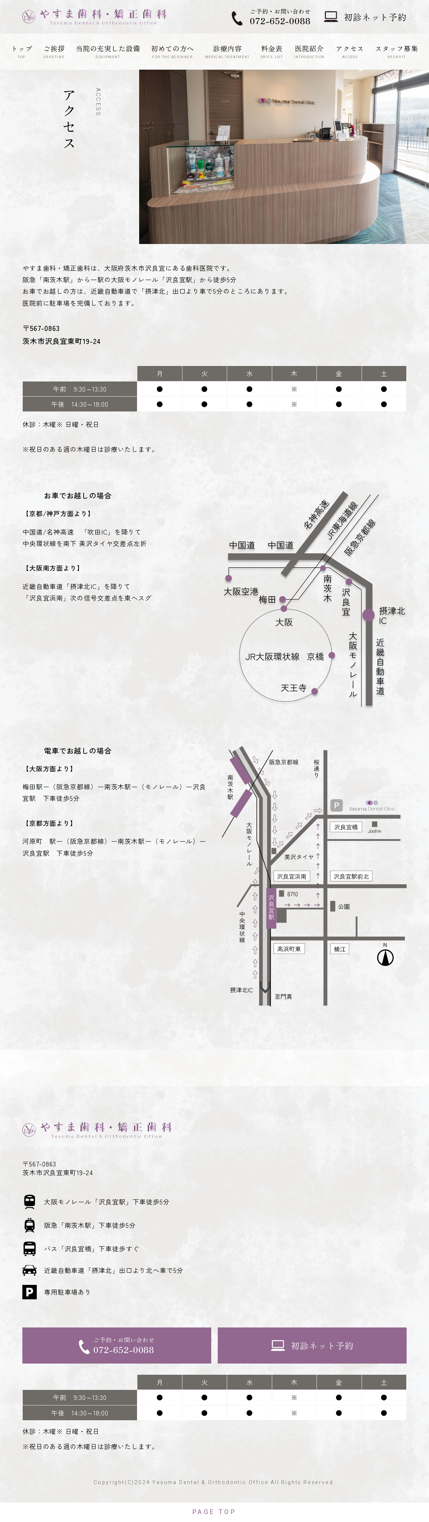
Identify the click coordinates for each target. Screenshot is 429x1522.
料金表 (272, 51)
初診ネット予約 (375, 16)
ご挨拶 (54, 51)
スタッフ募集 (396, 51)
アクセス (350, 51)
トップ (21, 51)
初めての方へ (172, 51)
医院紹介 (309, 51)
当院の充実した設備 (108, 51)
